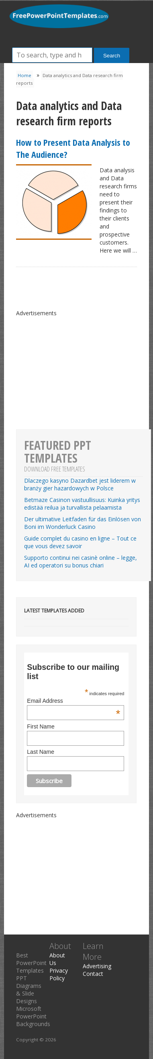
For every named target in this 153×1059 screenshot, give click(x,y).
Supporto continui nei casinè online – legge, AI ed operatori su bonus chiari (80, 561)
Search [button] (111, 56)
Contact (93, 973)
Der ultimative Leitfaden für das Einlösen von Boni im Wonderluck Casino (82, 523)
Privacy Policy (58, 974)
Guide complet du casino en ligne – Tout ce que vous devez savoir (80, 542)
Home (24, 75)
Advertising (97, 966)
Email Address (73, 701)
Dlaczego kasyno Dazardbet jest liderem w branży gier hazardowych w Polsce (80, 484)
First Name (40, 726)
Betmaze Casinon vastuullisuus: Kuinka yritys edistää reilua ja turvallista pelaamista (82, 503)
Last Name (40, 752)
